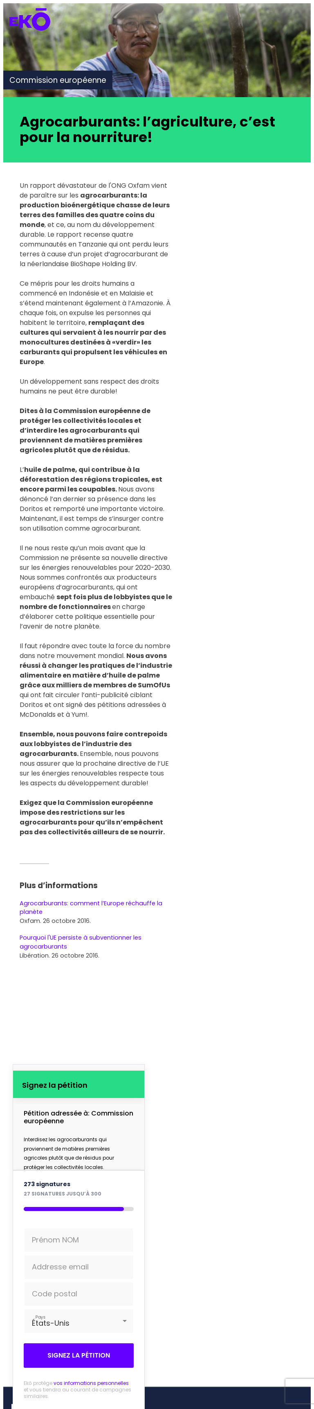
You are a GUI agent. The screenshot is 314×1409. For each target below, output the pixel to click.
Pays (40, 1317)
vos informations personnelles (91, 1383)
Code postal (54, 1294)
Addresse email (60, 1267)
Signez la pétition (78, 1355)
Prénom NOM (55, 1240)
